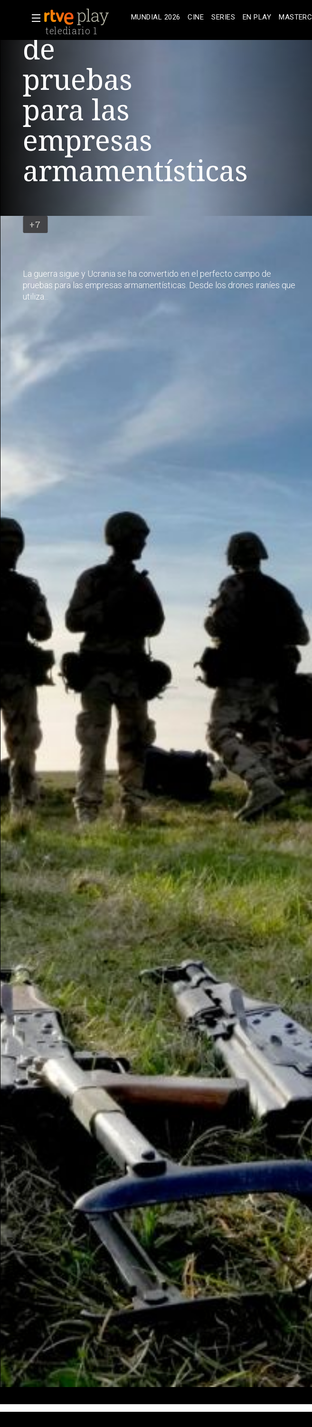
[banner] (85, 17)
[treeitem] (155, 17)
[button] (33, 18)
